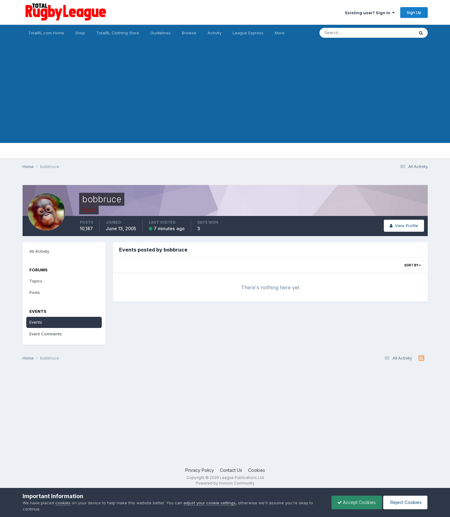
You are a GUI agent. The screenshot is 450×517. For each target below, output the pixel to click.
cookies (63, 502)
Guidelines (160, 32)
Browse (189, 32)
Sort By (412, 265)
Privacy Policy (199, 470)
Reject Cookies (404, 502)
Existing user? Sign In (370, 12)
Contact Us (231, 470)
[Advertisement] (225, 99)
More (280, 32)
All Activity (39, 251)
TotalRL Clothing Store (117, 32)
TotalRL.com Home (46, 32)
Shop (80, 32)
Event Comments (45, 333)
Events (35, 322)
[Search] (349, 33)
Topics (35, 280)
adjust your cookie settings (209, 502)
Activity (214, 32)
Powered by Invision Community (225, 483)
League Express (248, 32)
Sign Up (414, 12)
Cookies (256, 470)
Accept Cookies (355, 502)
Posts (34, 292)
